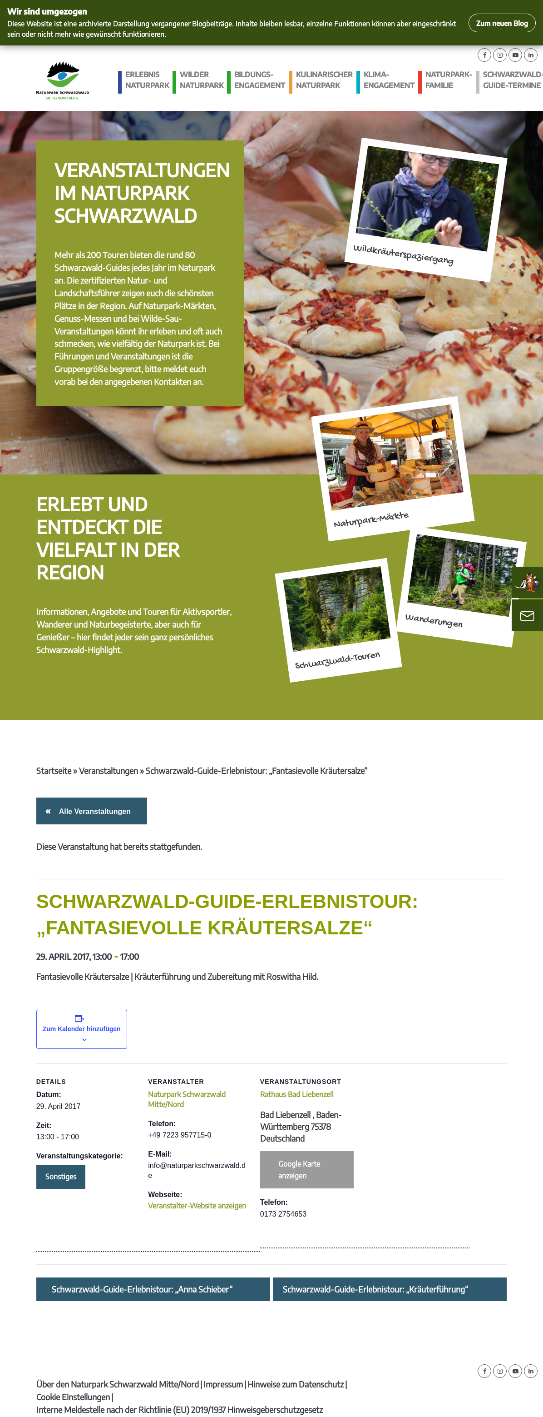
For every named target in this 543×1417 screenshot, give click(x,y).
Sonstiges (60, 1176)
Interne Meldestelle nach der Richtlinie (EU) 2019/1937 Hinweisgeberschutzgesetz (179, 1409)
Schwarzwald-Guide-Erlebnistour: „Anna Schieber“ (142, 1289)
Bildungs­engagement (259, 80)
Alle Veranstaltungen (93, 811)
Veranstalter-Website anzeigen (197, 1205)
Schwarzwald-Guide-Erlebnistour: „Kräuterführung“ (375, 1289)
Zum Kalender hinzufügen (82, 1029)
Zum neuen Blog (502, 23)
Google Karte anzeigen (299, 1169)
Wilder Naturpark (201, 80)
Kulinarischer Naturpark (324, 80)
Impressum (223, 1384)
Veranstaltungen (108, 770)
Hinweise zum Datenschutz (295, 1384)
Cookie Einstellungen (73, 1397)
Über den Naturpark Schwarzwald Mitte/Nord (117, 1384)
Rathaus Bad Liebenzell (297, 1094)
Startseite (53, 770)
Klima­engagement (389, 80)
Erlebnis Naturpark (147, 80)
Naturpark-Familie (448, 80)
